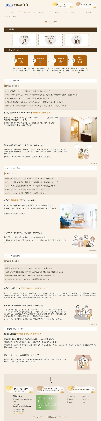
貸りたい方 (42, 12)
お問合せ (88, 12)
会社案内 (73, 12)
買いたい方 (27, 12)
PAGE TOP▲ (93, 163)
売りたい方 (58, 12)
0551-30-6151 (20, 409)
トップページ (11, 12)
